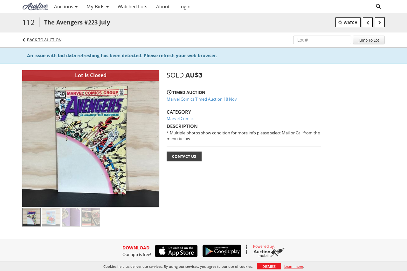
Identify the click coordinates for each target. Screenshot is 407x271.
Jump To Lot (369, 40)
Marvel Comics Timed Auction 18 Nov (202, 99)
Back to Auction (44, 40)
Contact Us (184, 156)
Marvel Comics (180, 118)
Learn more (293, 266)
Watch (350, 22)
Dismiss (269, 266)
